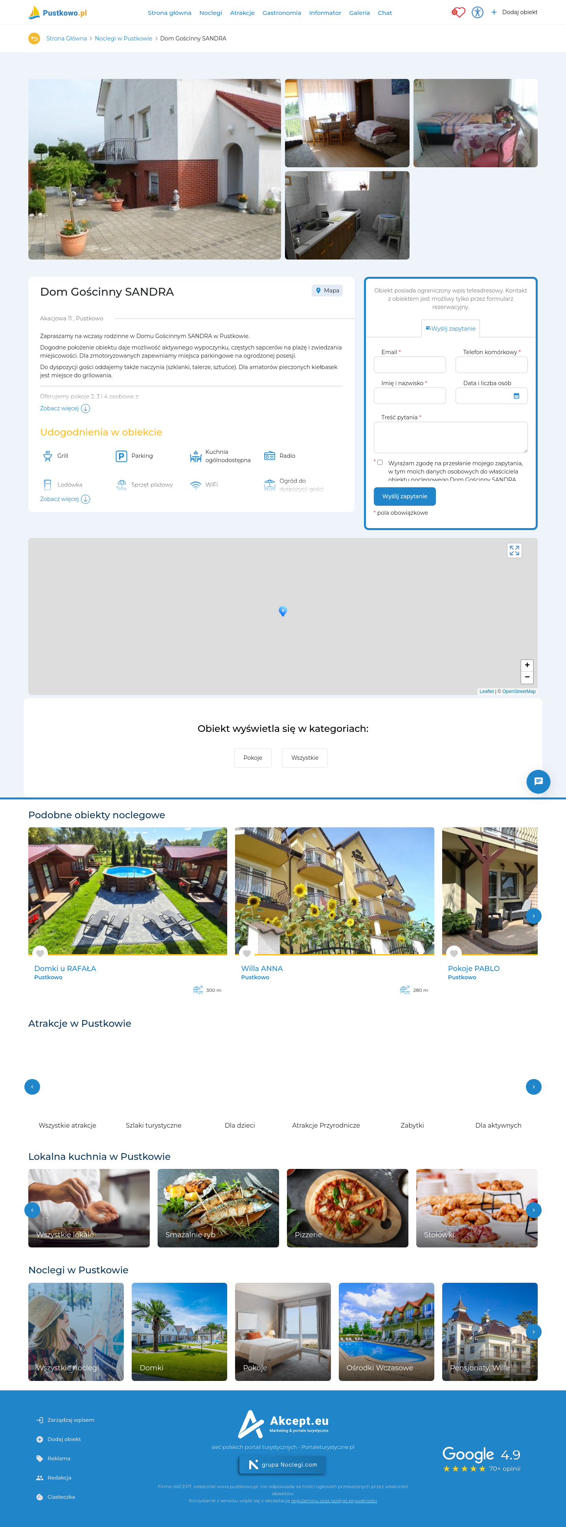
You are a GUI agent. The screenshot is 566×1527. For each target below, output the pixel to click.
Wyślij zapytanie (405, 496)
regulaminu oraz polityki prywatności (334, 1500)
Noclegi (210, 12)
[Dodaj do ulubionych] (40, 953)
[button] (32, 1087)
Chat (385, 12)
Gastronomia (282, 12)
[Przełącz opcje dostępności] (477, 12)
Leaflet (487, 691)
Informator (325, 12)
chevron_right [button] (534, 916)
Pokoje (253, 757)
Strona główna (169, 12)
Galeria (359, 12)
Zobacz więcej (59, 408)
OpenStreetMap (519, 691)
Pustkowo (48, 977)
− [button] (527, 678)
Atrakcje (242, 12)
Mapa (327, 290)
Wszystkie (304, 757)
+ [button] (527, 666)
